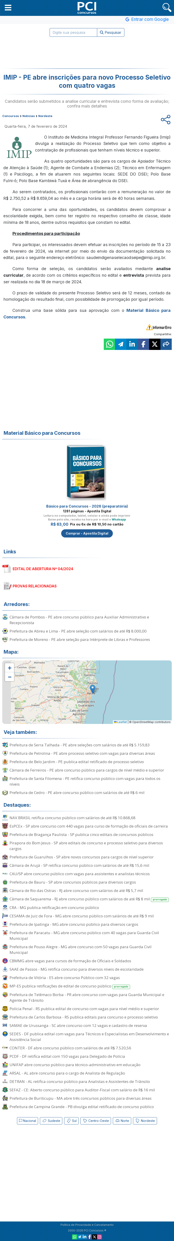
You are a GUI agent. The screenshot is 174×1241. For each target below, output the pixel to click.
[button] (8, 7)
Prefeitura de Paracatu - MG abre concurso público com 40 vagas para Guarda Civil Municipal (84, 935)
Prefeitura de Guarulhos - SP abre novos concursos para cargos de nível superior (82, 857)
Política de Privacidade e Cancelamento (87, 1224)
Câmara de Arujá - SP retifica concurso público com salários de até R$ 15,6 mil (79, 865)
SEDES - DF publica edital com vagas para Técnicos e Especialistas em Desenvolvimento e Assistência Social (89, 1036)
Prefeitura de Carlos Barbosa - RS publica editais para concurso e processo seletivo (84, 1017)
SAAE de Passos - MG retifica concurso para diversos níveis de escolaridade (77, 969)
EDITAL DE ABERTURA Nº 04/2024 (43, 569)
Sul (71, 1120)
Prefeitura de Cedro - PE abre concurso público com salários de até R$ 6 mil (77, 792)
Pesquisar (110, 32)
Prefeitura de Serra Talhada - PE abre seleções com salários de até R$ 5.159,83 (80, 745)
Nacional (27, 1121)
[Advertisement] (87, 52)
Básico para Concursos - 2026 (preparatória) (87, 506)
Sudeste (51, 1120)
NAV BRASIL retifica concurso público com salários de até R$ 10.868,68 (72, 817)
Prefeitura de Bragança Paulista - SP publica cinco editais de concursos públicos (81, 834)
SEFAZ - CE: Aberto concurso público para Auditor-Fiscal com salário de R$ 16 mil (82, 1089)
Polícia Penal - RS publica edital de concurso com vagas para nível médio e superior (84, 1008)
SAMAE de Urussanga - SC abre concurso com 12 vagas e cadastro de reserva (78, 1025)
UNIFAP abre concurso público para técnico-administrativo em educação (75, 1064)
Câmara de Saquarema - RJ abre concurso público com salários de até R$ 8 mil (89, 899)
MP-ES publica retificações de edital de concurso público (70, 986)
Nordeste (145, 1120)
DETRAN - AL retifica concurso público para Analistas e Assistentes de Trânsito (80, 1081)
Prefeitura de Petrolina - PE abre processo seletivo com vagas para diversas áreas (82, 753)
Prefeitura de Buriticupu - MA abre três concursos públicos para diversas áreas (81, 1098)
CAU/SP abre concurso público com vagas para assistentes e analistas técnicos (80, 873)
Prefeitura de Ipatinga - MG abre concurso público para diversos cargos (74, 924)
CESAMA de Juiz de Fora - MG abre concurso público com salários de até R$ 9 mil (82, 916)
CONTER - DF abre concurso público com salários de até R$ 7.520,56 (70, 1047)
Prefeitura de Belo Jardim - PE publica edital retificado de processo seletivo (77, 761)
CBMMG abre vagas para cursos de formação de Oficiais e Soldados (70, 960)
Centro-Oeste (95, 1120)
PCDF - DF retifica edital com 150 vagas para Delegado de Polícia (67, 1056)
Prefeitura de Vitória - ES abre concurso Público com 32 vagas (65, 977)
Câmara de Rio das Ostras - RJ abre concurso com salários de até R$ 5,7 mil (76, 890)
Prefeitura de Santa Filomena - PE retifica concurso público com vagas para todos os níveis (85, 781)
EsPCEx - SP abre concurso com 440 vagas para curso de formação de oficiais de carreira (89, 826)
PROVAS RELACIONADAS (35, 586)
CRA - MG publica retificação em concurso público (54, 907)
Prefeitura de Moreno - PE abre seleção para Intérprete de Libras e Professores (80, 639)
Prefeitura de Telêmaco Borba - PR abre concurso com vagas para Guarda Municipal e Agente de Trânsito (87, 997)
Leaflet (120, 722)
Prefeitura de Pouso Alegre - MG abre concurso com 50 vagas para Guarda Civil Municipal (81, 949)
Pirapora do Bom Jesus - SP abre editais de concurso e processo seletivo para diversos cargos (86, 845)
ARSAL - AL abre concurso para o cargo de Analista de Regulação (67, 1073)
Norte (122, 1120)
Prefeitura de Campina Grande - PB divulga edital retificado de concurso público (82, 1106)
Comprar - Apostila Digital (87, 533)
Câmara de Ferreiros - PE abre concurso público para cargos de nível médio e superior (87, 770)
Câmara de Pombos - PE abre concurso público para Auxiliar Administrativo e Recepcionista (79, 619)
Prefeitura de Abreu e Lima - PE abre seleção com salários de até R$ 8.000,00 (78, 631)
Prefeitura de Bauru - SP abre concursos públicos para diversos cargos (73, 882)
